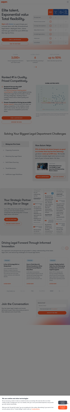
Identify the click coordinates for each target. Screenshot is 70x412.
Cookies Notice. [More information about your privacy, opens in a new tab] (35, 409)
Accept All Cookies (62, 407)
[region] (35, 404)
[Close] (67, 403)
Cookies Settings (63, 402)
